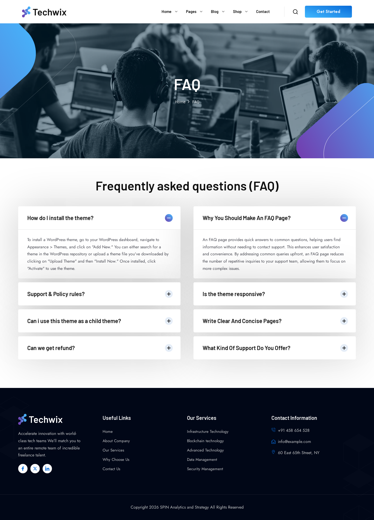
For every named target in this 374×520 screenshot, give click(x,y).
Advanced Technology (205, 450)
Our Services (113, 450)
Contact (263, 11)
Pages (191, 11)
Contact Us (111, 469)
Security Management (205, 469)
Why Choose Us (116, 459)
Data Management (202, 459)
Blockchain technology (205, 441)
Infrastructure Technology (208, 431)
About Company (116, 441)
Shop (237, 11)
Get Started (328, 12)
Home (166, 11)
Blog (214, 11)
